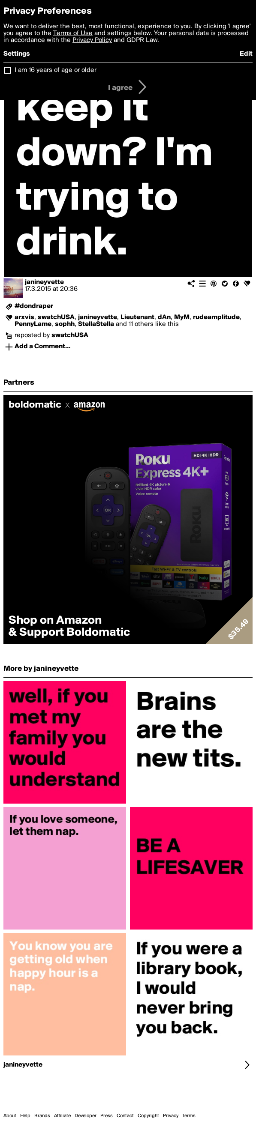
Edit (246, 54)
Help (25, 1115)
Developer (85, 1115)
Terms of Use (73, 33)
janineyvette (44, 282)
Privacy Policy (92, 40)
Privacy (170, 1115)
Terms (189, 1115)
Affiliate (62, 1115)
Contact (125, 1115)
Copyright (148, 1115)
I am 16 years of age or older (55, 70)
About (9, 1115)
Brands (42, 1115)
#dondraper (34, 306)
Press (106, 1115)
